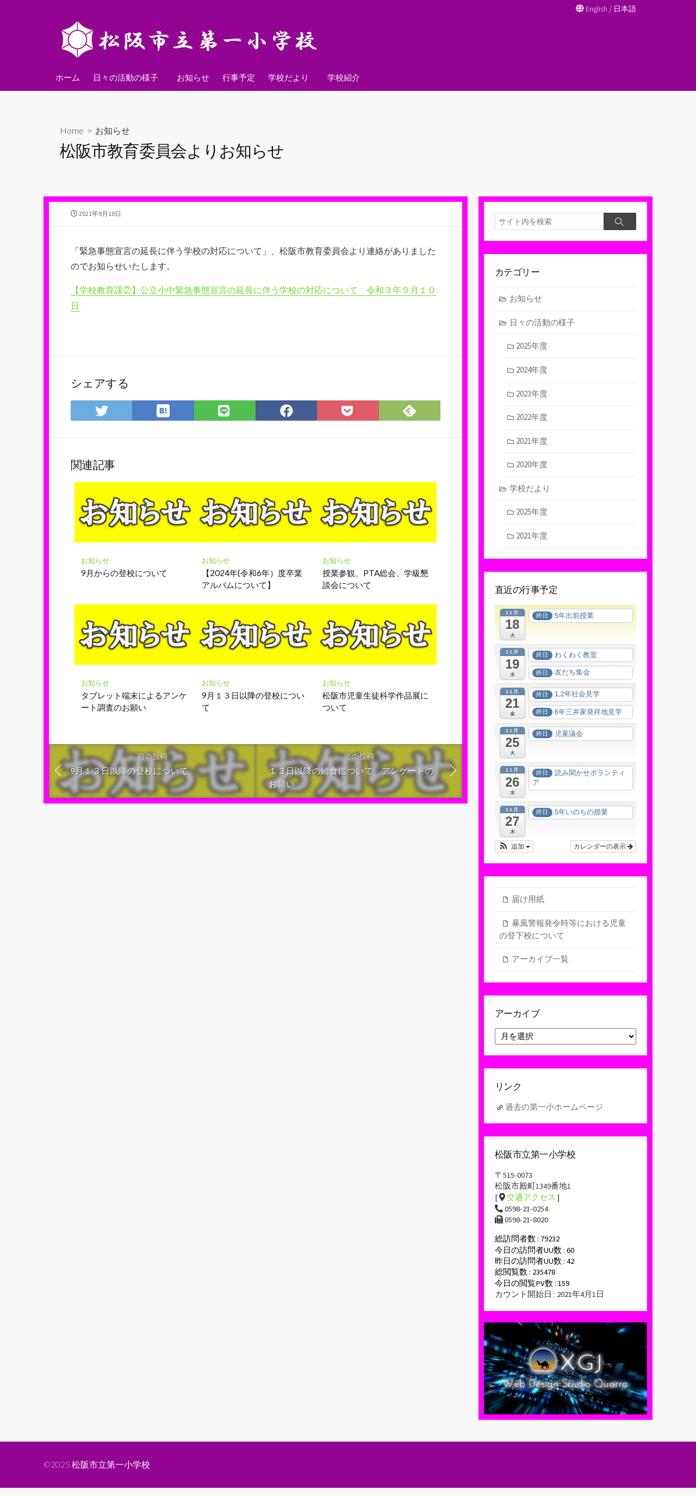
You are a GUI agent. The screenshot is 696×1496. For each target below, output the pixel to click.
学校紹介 (340, 77)
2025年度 (532, 347)
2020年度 (532, 465)
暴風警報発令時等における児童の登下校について (562, 930)
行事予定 (237, 77)
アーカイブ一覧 (540, 960)
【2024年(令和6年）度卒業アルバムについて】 (252, 586)
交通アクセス (531, 1202)
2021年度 (532, 441)
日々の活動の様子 (125, 77)
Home (72, 130)
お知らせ (191, 77)
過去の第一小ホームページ (554, 1110)
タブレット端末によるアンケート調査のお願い (134, 709)
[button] (514, 848)
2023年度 (532, 394)
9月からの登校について (124, 580)
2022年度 (532, 418)
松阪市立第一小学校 (111, 1473)
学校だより (286, 77)
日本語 (624, 8)
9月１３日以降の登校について (253, 709)
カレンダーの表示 (603, 848)
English (594, 8)
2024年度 (532, 371)
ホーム (67, 77)
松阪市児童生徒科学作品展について (375, 709)
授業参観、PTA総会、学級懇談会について (375, 586)
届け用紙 (528, 900)
